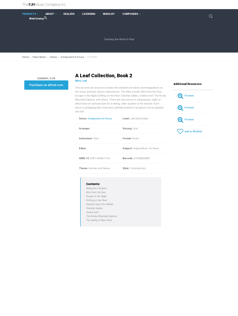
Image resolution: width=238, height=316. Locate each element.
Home (25, 57)
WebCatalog (38, 18)
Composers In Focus (72, 57)
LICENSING (88, 13)
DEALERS (69, 13)
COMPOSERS (130, 13)
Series (53, 57)
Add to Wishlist (189, 131)
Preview (185, 95)
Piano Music (39, 57)
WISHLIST (109, 13)
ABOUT (49, 13)
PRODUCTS (29, 13)
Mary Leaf (81, 80)
